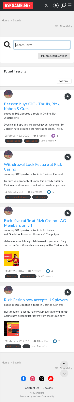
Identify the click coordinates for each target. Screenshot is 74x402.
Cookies (48, 387)
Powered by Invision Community (37, 396)
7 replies (34, 271)
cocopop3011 (12, 113)
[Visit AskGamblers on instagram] (32, 378)
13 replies (41, 341)
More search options (54, 55)
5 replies (40, 135)
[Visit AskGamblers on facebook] (23, 378)
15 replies (35, 191)
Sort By (64, 81)
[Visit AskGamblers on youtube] (50, 378)
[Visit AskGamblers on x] (41, 378)
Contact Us (32, 387)
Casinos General (53, 174)
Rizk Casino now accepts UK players (36, 299)
